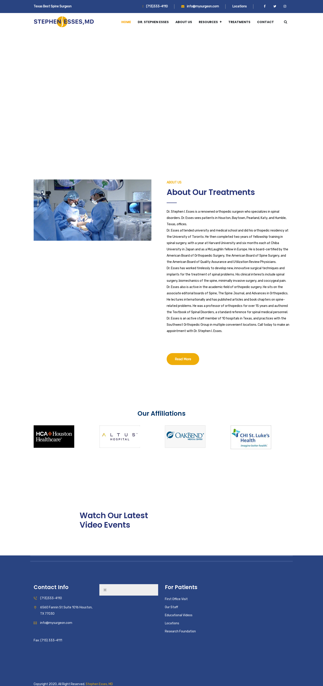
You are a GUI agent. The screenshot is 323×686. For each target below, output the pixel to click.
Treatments (239, 22)
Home (126, 22)
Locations (239, 6)
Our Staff (171, 607)
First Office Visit (176, 599)
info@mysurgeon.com (200, 6)
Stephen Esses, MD (99, 684)
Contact (265, 22)
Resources (208, 22)
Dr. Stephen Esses (153, 22)
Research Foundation (180, 631)
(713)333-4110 (155, 6)
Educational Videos (178, 615)
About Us (183, 22)
